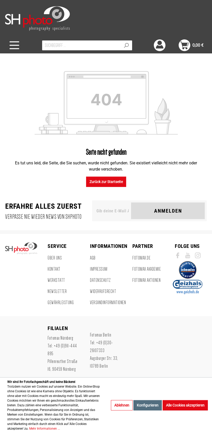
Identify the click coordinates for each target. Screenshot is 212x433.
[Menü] (14, 45)
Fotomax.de (141, 258)
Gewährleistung (61, 302)
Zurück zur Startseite (106, 182)
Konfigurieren (147, 405)
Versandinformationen (108, 302)
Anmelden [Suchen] (168, 211)
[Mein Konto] (159, 45)
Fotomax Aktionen (146, 280)
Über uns (55, 258)
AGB (93, 258)
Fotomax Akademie (146, 269)
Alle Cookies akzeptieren (185, 405)
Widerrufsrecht (103, 291)
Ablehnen (121, 405)
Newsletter (57, 291)
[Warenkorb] (191, 45)
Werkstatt (56, 280)
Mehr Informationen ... (44, 428)
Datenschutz (100, 280)
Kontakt (54, 269)
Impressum (99, 269)
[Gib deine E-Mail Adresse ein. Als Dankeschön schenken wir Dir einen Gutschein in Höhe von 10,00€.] (112, 210)
